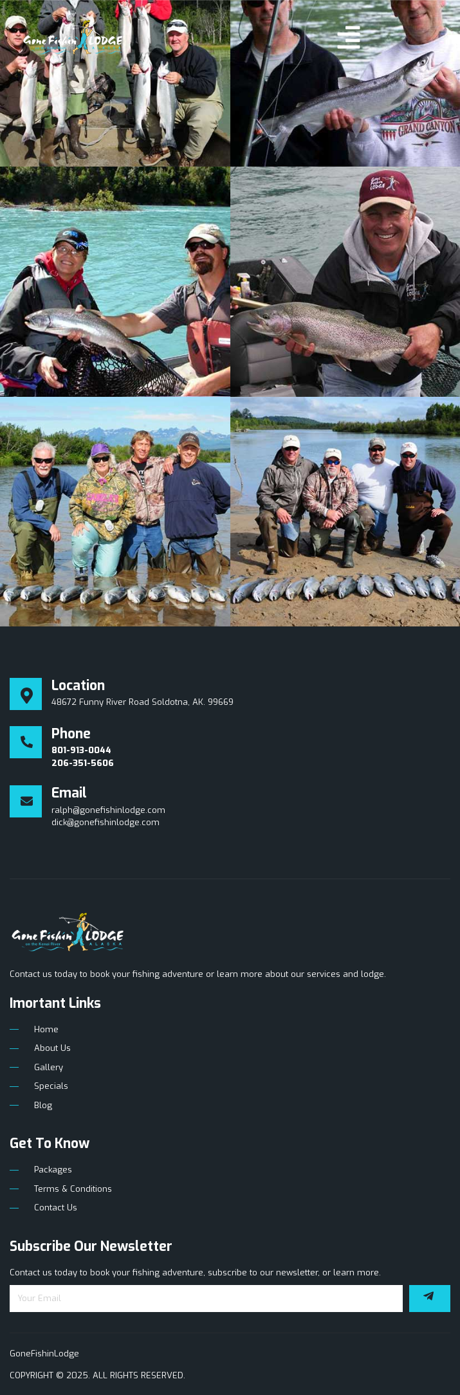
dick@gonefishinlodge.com (105, 822)
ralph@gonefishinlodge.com (108, 810)
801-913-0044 (81, 750)
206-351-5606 (82, 763)
